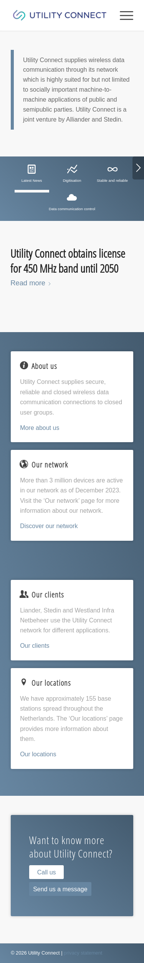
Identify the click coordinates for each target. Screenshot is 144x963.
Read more (30, 283)
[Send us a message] (60, 889)
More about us (39, 428)
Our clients (34, 645)
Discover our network (49, 526)
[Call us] (46, 872)
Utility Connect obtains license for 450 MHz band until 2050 (67, 260)
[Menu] (122, 15)
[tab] (32, 176)
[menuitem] (122, 15)
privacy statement (83, 953)
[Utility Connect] (60, 15)
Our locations (38, 754)
